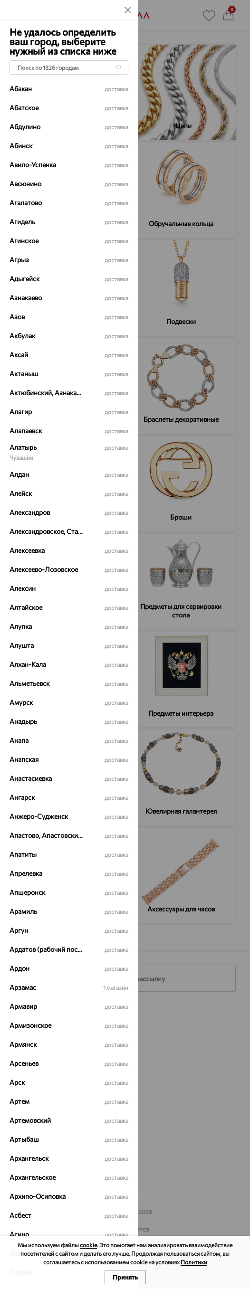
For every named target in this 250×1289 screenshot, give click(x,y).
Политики (194, 1262)
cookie (88, 1245)
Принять (125, 1277)
